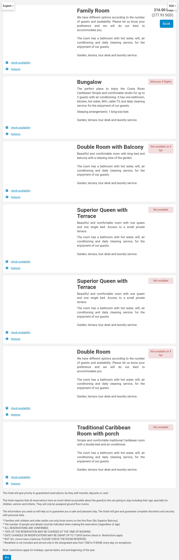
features (13, 69)
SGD (172, 5)
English (8, 5)
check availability (18, 62)
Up (7, 557)
